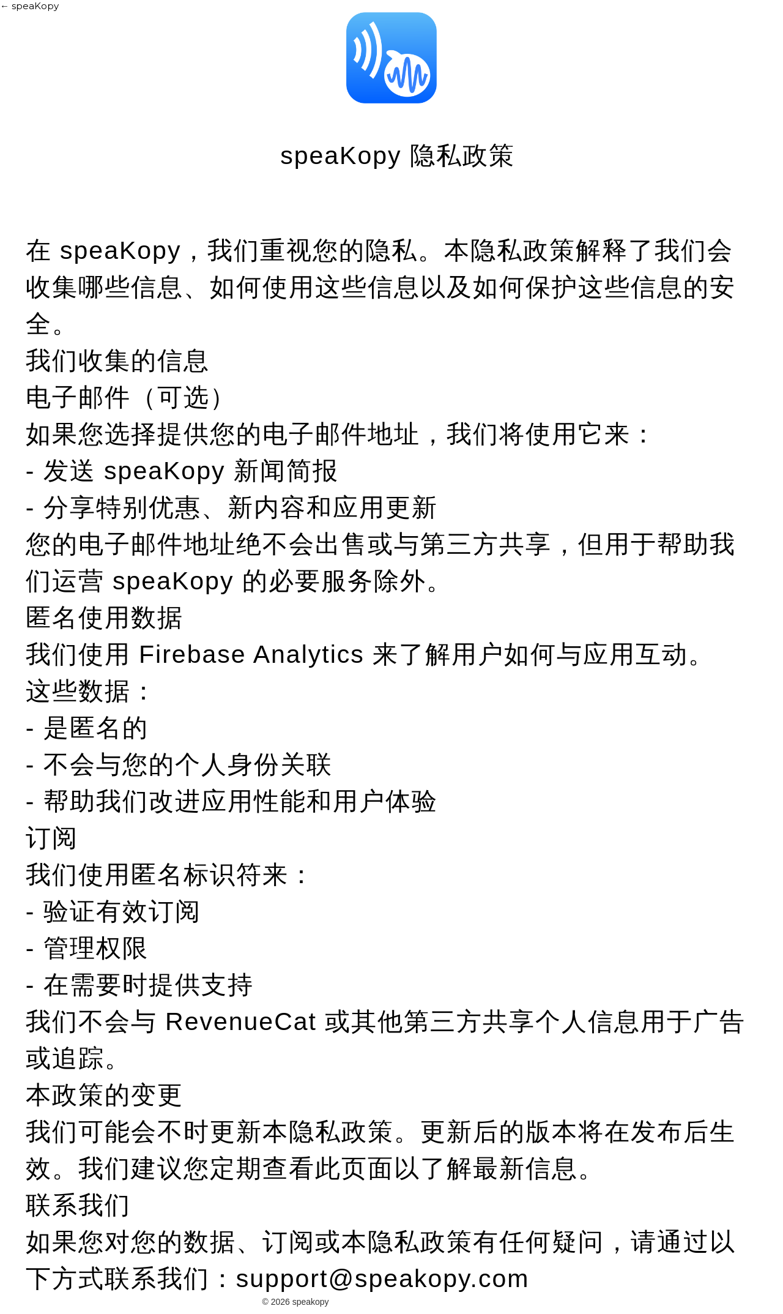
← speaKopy (29, 6)
